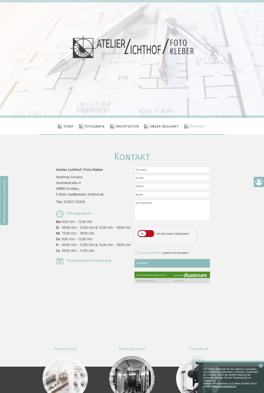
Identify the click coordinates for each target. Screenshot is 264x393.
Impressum (4, 186)
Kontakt (197, 126)
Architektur (127, 126)
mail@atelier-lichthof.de (85, 194)
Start (69, 126)
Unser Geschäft (164, 126)
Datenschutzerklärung (4, 209)
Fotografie (95, 126)
